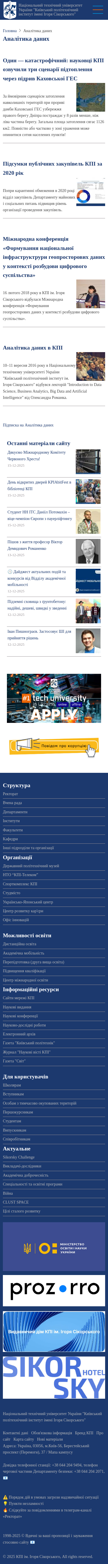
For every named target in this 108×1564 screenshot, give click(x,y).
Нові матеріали (50, 1439)
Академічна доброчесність (25, 1175)
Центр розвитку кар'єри (23, 911)
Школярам (12, 1085)
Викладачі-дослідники (22, 1166)
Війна (8, 1193)
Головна (10, 31)
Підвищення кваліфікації (24, 971)
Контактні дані (15, 1433)
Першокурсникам (18, 1112)
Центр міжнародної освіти (25, 980)
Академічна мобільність (23, 953)
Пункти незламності (26, 1503)
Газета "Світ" (14, 1061)
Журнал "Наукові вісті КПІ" (27, 1052)
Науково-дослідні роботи (24, 1025)
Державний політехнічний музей (31, 866)
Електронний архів (19, 1034)
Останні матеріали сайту (38, 443)
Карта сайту (24, 1439)
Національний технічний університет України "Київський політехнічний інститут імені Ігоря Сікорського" (50, 9)
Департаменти (15, 812)
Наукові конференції (20, 1016)
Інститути (11, 821)
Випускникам (14, 1130)
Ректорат (10, 794)
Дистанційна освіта (19, 944)
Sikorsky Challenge (19, 1157)
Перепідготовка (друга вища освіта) (33, 962)
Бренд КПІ (84, 1433)
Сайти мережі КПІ (19, 998)
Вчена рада (12, 803)
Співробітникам (16, 1139)
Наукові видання (17, 1007)
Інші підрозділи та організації (28, 848)
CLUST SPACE (16, 1202)
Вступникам (13, 1094)
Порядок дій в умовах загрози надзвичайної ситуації (54, 1497)
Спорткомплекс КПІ (20, 884)
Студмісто (11, 893)
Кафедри (10, 839)
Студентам (12, 1121)
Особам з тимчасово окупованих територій (39, 1103)
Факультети (13, 830)
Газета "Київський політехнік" (29, 1043)
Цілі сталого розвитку (21, 1211)
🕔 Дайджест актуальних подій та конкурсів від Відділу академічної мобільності (36, 578)
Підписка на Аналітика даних (28, 425)
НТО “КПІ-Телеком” (20, 875)
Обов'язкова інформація (51, 1433)
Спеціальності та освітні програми (32, 1184)
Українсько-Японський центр (28, 902)
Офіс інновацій (16, 920)
